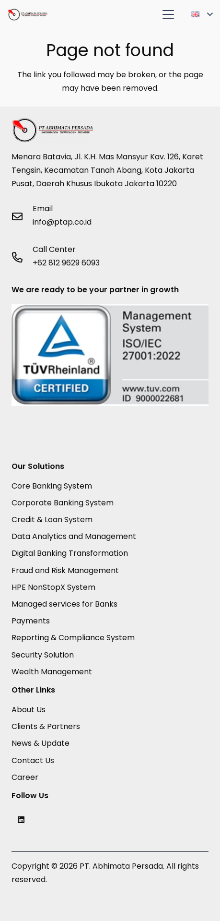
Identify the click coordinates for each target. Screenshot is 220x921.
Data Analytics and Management (74, 536)
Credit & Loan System (52, 519)
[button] (168, 14)
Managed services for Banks (64, 604)
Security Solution (43, 654)
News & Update (40, 743)
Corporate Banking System (63, 502)
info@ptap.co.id (62, 221)
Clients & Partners (46, 726)
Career (25, 777)
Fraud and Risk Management (65, 570)
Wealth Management (52, 671)
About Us (29, 709)
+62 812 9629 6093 (66, 262)
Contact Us (33, 760)
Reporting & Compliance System (73, 637)
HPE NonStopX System (53, 587)
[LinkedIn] (21, 819)
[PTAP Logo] (27, 15)
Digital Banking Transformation (70, 553)
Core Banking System (52, 485)
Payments (31, 620)
